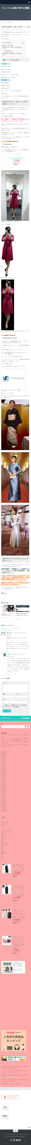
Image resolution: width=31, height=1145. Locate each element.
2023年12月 (4, 783)
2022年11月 (4, 804)
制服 (2, 835)
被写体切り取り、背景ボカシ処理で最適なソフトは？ (13, 48)
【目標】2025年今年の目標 (7, 1083)
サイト (4, 699)
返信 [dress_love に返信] (7, 651)
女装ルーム (3, 838)
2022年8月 (3, 809)
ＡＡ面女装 (3, 818)
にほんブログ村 (4, 1109)
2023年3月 (3, 798)
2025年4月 (3, 760)
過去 (2, 856)
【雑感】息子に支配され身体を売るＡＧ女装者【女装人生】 (14, 1075)
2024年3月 (3, 778)
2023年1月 (3, 801)
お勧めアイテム (4, 22)
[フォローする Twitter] (29, 718)
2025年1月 (3, 765)
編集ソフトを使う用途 (8, 45)
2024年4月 (3, 776)
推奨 (12, 22)
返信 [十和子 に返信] (8, 673)
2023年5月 (3, 794)
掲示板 (2, 851)
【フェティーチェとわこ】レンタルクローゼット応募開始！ (14, 738)
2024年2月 (3, 780)
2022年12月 (4, 803)
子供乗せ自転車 (4, 843)
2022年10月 (4, 806)
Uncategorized (4, 822)
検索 (2, 724)
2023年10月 (4, 786)
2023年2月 (3, 799)
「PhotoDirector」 (7, 50)
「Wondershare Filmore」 (9, 51)
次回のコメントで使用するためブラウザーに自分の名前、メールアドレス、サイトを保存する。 (15, 706)
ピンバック (15, 628)
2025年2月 (3, 763)
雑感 (2, 858)
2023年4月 (3, 796)
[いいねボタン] (3, 593)
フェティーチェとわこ (6, 830)
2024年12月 (4, 766)
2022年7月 (3, 811)
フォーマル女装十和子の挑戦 (15, 8)
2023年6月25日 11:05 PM (20, 633)
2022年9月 (3, 807)
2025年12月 (4, 753)
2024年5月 (3, 775)
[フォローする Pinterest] (23, 718)
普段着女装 (3, 853)
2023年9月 (3, 788)
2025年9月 (3, 758)
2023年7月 (3, 791)
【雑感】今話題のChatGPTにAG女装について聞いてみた (22, 615)
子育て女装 (3, 844)
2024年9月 (3, 770)
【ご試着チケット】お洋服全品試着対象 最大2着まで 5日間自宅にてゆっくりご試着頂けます (18, 965)
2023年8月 (3, 789)
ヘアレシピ (3, 833)
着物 (2, 854)
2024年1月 (3, 781)
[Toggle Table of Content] (22, 43)
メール (18, 694)
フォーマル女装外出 (5, 831)
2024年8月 (3, 771)
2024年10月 (4, 768)
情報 (9, 22)
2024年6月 (3, 773)
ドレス (2, 826)
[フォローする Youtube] (26, 718)
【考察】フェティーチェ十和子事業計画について (12, 739)
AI (1, 820)
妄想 (2, 841)
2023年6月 (3, 793)
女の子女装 (3, 836)
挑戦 (2, 848)
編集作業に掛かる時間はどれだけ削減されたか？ (13, 54)
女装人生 (3, 840)
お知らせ (3, 825)
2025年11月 (4, 755)
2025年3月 (3, 762)
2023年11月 (4, 784)
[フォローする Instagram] (21, 718)
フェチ (2, 828)
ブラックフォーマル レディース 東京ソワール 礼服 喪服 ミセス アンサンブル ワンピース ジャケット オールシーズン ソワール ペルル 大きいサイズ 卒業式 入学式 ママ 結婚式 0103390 (19, 890)
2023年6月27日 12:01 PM (18, 654)
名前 (4, 694)
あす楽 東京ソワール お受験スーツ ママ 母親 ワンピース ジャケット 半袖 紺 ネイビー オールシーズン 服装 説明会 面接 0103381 (19, 868)
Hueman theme (22, 1136)
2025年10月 (4, 757)
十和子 (8, 654)
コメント (5, 628)
